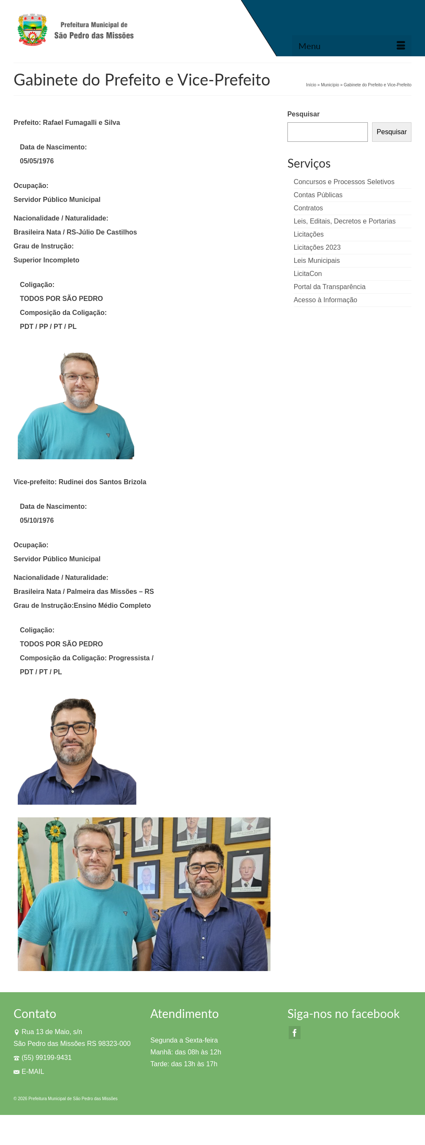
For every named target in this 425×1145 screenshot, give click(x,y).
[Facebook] (295, 1032)
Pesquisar (303, 114)
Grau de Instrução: (44, 246)
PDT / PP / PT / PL (49, 326)
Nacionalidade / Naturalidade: (61, 218)
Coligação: (37, 284)
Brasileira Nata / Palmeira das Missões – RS (84, 591)
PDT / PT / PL (42, 672)
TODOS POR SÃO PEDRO (61, 298)
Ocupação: (31, 185)
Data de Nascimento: (53, 147)
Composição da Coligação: (63, 312)
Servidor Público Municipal (57, 199)
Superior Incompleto (47, 260)
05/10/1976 (37, 520)
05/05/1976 (37, 161)
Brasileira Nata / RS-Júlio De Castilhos (75, 232)
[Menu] (351, 45)
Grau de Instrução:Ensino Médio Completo (82, 605)
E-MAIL (29, 1071)
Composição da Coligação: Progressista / (87, 658)
